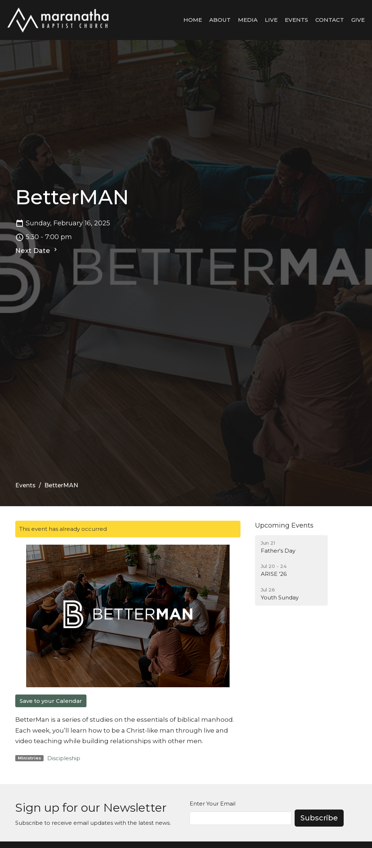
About (220, 19)
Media (248, 19)
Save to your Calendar (51, 700)
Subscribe (319, 818)
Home (192, 19)
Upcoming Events (284, 525)
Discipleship (63, 758)
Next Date (37, 250)
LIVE (271, 19)
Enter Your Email (212, 803)
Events (296, 19)
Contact (329, 19)
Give (358, 19)
